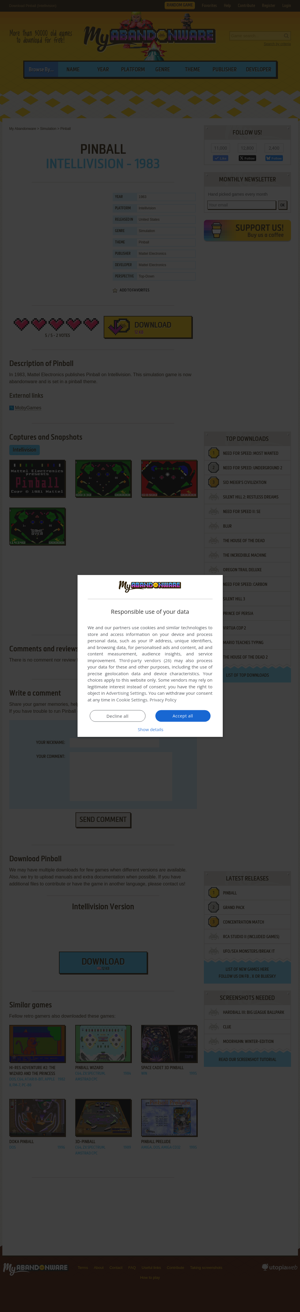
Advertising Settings (126, 693)
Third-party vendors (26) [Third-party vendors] (145, 660)
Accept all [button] (183, 716)
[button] (150, 729)
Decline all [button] (118, 716)
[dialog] (150, 656)
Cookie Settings (131, 700)
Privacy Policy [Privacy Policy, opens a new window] (163, 700)
